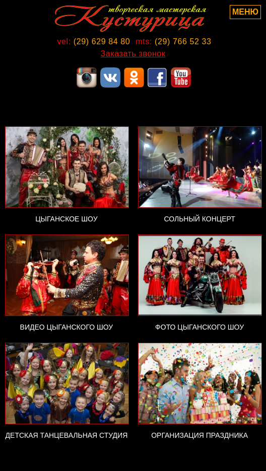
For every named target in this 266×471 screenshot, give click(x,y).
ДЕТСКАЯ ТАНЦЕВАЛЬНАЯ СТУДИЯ (67, 435)
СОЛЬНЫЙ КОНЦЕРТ (199, 219)
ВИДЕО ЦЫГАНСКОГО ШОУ (66, 327)
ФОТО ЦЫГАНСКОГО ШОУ (199, 327)
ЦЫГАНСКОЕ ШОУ (66, 219)
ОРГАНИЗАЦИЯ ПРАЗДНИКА (199, 435)
